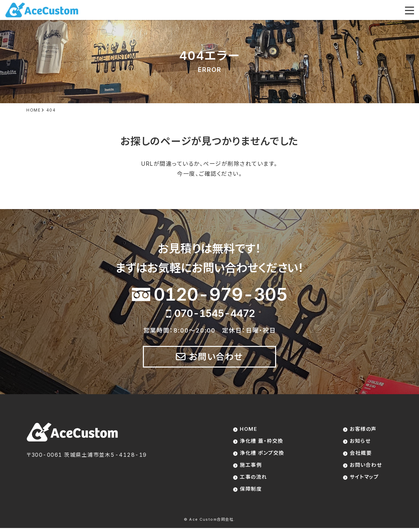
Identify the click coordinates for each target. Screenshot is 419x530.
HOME (248, 429)
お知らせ (360, 441)
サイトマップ (364, 478)
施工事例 (251, 466)
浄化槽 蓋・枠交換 (261, 441)
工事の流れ (253, 478)
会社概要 (361, 454)
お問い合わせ (216, 357)
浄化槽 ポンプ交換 (262, 454)
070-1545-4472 (214, 313)
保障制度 (251, 491)
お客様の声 (363, 429)
